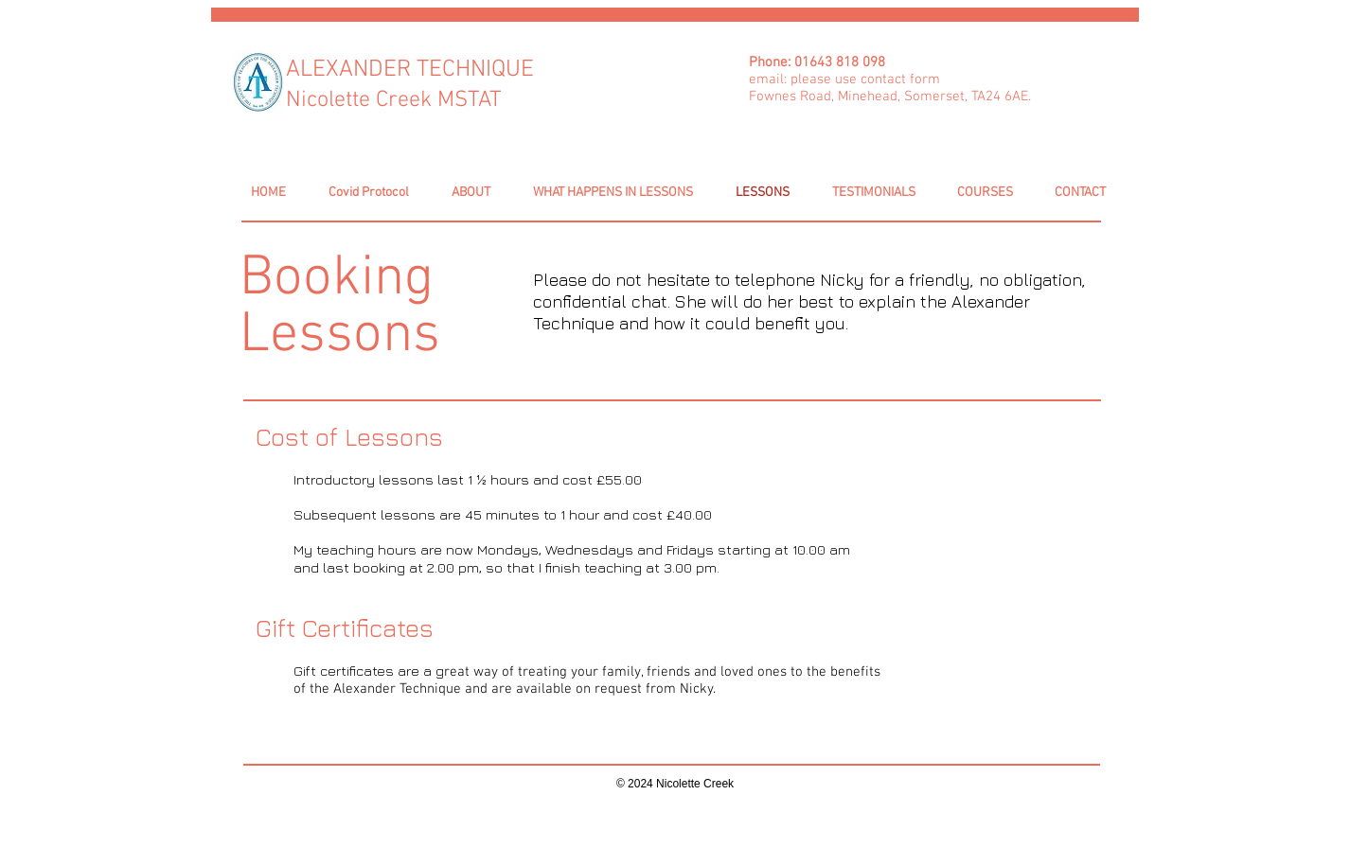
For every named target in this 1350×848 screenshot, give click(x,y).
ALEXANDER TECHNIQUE (410, 70)
